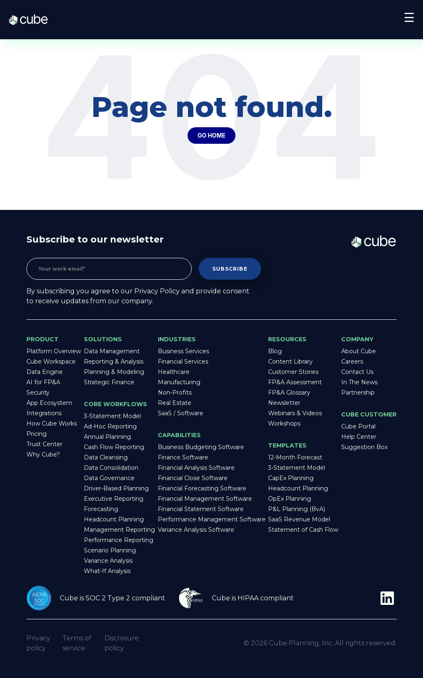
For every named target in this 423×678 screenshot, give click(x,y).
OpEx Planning (289, 498)
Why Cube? (43, 454)
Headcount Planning (114, 519)
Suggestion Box (364, 447)
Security (38, 392)
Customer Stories (293, 372)
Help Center (358, 436)
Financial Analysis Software (196, 467)
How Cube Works (51, 423)
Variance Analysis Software (196, 529)
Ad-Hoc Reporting (110, 426)
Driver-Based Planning (116, 488)
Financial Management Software (205, 498)
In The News (359, 382)
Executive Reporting (113, 498)
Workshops (284, 423)
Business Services (183, 351)
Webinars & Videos (295, 413)
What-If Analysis (107, 571)
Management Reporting (119, 529)
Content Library (290, 361)
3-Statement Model (112, 416)
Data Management (112, 351)
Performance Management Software (212, 519)
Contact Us (357, 372)
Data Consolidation (111, 467)
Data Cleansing (106, 457)
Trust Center (44, 444)
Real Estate (174, 403)
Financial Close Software (193, 478)
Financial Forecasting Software (202, 488)
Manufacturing (179, 382)
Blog (275, 351)
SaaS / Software (180, 413)
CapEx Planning (291, 478)
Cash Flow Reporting (114, 447)
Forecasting (101, 509)
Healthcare (174, 372)
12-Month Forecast (295, 457)
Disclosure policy (122, 643)
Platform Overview (53, 351)
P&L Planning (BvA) (296, 509)
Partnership (358, 392)
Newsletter (284, 403)
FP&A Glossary (289, 392)
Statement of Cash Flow (303, 529)
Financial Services (183, 361)
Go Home (211, 135)
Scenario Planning (110, 550)
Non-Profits (175, 392)
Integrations (44, 413)
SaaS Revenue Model (299, 519)
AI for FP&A (43, 382)
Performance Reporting (118, 540)
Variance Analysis (108, 560)
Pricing (36, 434)
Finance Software (183, 457)
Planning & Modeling (114, 372)
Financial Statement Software (201, 509)
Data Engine (44, 372)
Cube (32, 20)
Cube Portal (358, 426)
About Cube (358, 351)
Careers (352, 361)
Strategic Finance (109, 382)
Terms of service (76, 643)
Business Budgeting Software (201, 447)
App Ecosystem (49, 403)
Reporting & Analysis (113, 361)
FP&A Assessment (295, 382)
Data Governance (109, 478)
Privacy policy (38, 643)
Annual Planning (107, 436)
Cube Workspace (51, 361)
